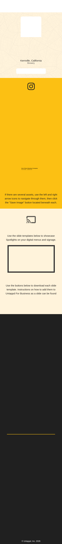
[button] (55, 6)
